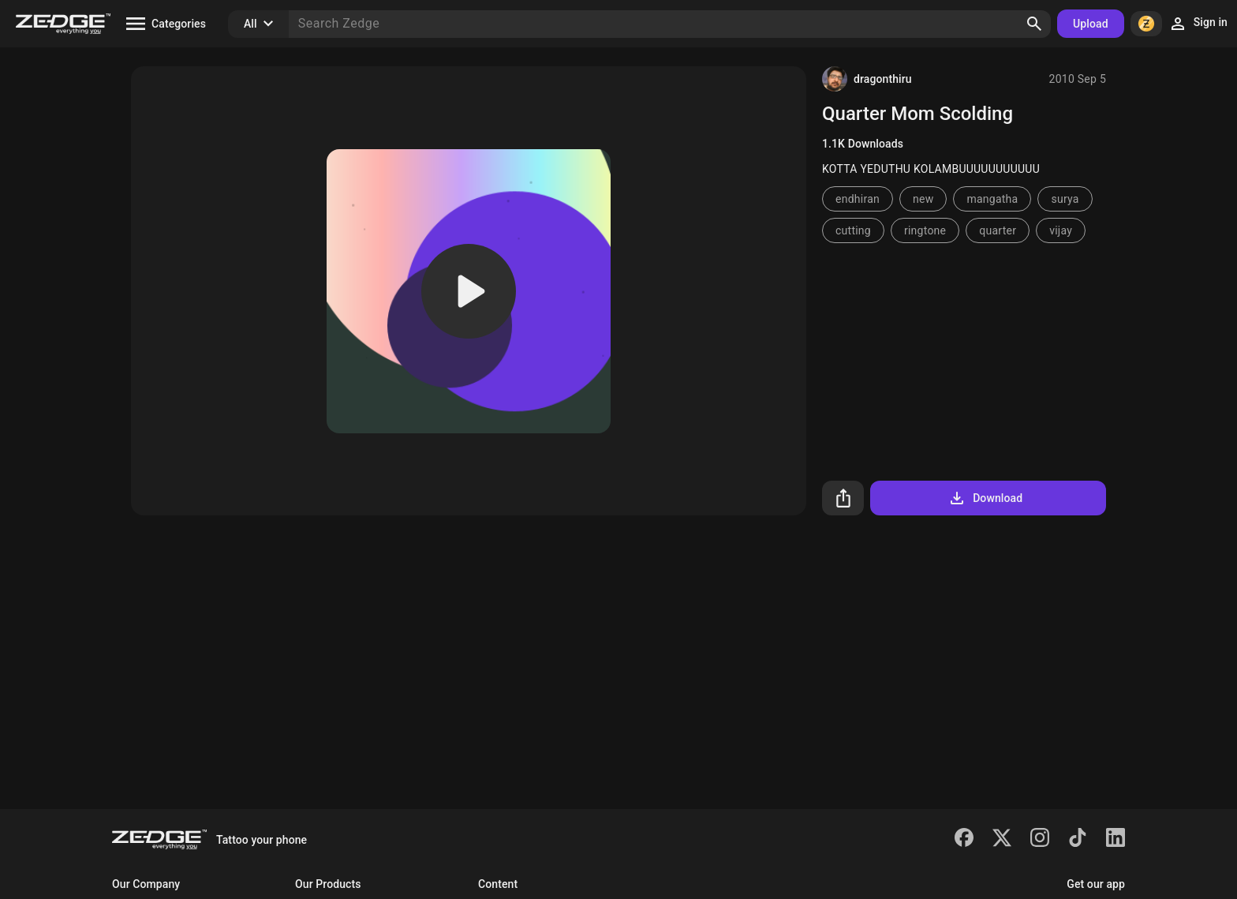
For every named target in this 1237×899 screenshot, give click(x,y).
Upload (1090, 23)
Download (984, 498)
